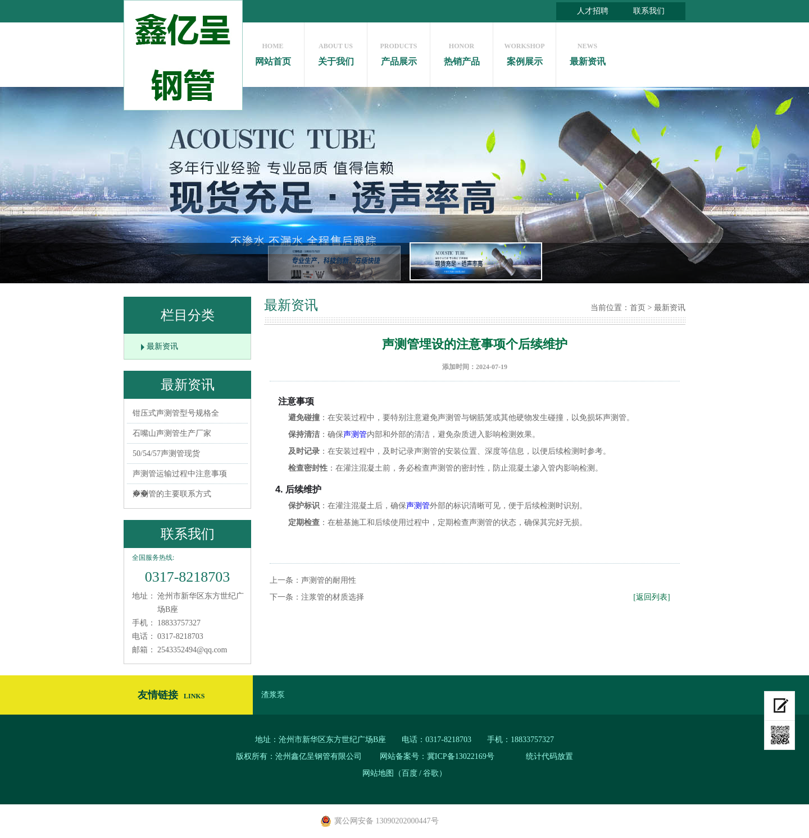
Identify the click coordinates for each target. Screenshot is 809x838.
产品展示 (398, 51)
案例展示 (524, 51)
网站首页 (273, 51)
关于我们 (335, 51)
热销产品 (461, 51)
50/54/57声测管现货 (166, 453)
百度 (409, 773)
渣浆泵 (273, 694)
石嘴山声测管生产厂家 (172, 433)
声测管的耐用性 (328, 580)
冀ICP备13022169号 (460, 756)
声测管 (355, 434)
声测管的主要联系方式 (172, 494)
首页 (638, 307)
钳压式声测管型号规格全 (176, 413)
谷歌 (431, 773)
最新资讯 (587, 51)
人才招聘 (592, 11)
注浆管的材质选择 (332, 597)
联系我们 (649, 11)
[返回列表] (651, 597)
